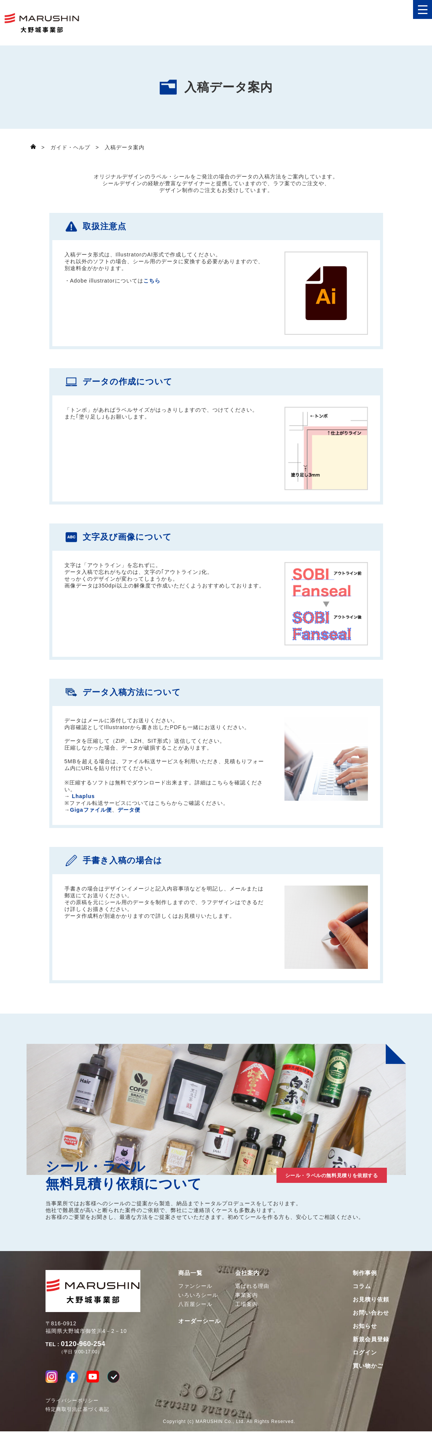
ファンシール (195, 1286)
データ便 (129, 810)
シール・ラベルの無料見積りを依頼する (311, 1174)
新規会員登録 (371, 1339)
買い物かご (368, 1365)
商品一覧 (190, 1273)
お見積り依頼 (371, 1299)
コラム (362, 1286)
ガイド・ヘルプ (70, 147)
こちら (151, 281)
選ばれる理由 (252, 1286)
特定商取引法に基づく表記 (77, 1411)
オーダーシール (199, 1321)
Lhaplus (83, 796)
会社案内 (247, 1273)
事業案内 (246, 1295)
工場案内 (246, 1304)
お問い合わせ (371, 1312)
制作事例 (365, 1273)
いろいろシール (198, 1295)
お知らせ (365, 1326)
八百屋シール (195, 1304)
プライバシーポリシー (72, 1403)
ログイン (365, 1352)
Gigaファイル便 (91, 810)
